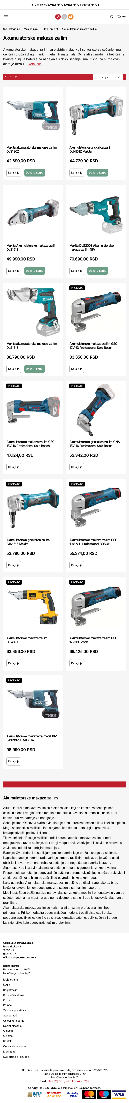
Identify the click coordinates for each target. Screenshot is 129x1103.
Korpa (6, 1000)
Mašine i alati (31, 29)
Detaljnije (13, 172)
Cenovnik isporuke (15, 1046)
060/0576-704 (90, 4)
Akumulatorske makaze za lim (79, 29)
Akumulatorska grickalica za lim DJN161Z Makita (90, 149)
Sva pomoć (10, 1015)
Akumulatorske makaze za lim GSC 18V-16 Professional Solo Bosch (30, 444)
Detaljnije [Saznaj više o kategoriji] (35, 64)
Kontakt (7, 1041)
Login (6, 984)
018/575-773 (42, 4)
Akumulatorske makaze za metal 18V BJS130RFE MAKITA (31, 738)
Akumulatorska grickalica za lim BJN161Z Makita (27, 542)
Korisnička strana (13, 995)
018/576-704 (57, 4)
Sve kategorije (11, 29)
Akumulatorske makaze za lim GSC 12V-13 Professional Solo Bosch (93, 346)
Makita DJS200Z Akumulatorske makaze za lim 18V (91, 248)
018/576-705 (73, 4)
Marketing (9, 1051)
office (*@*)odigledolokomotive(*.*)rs (68, 1081)
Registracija (10, 990)
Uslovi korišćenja (13, 1020)
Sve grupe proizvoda (16, 1056)
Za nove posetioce (14, 1010)
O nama (8, 1035)
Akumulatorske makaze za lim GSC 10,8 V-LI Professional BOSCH (93, 542)
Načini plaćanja (12, 1025)
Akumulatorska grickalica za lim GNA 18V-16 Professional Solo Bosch (94, 444)
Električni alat (50, 29)
